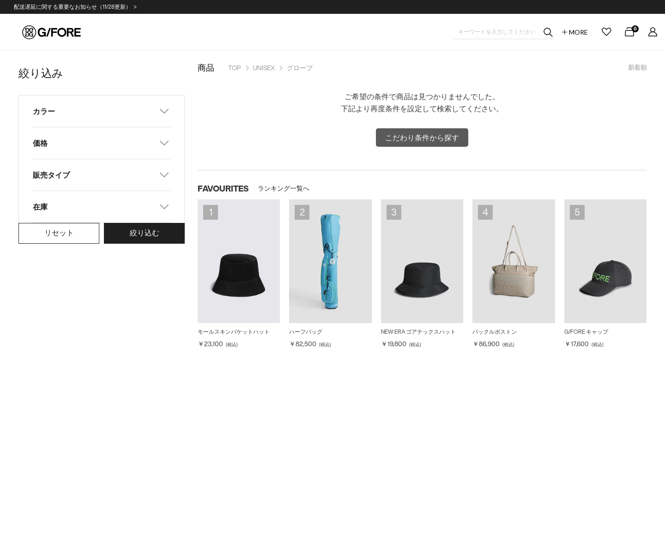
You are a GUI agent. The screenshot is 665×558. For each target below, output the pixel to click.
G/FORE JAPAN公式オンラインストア (51, 32)
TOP (234, 68)
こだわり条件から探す (422, 137)
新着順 (637, 67)
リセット (59, 232)
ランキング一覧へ (283, 188)
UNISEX (264, 68)
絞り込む (144, 232)
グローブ (300, 68)
